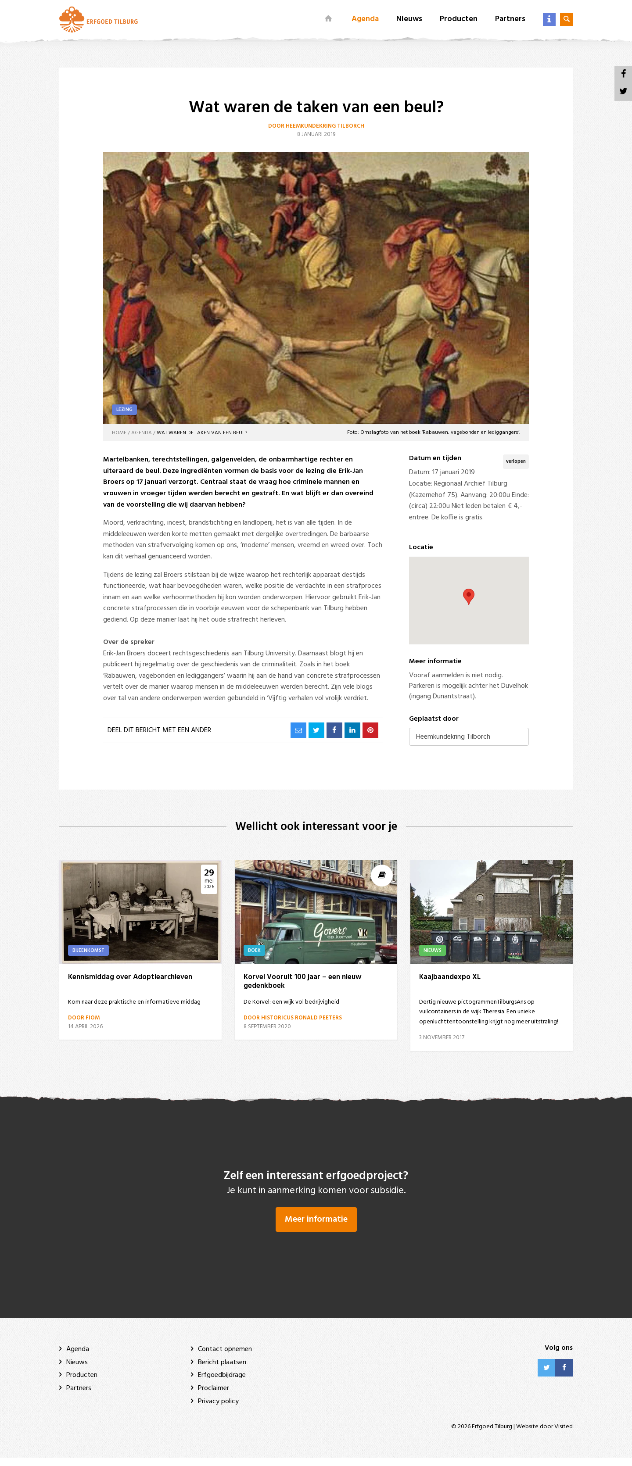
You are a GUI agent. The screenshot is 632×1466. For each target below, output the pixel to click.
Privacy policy (218, 1410)
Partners (510, 19)
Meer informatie (316, 1228)
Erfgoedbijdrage (222, 1384)
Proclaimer (213, 1396)
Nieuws (409, 19)
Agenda (365, 19)
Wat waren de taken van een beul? (202, 433)
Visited (563, 1435)
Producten (459, 19)
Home (119, 433)
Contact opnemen (225, 1357)
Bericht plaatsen (222, 1371)
